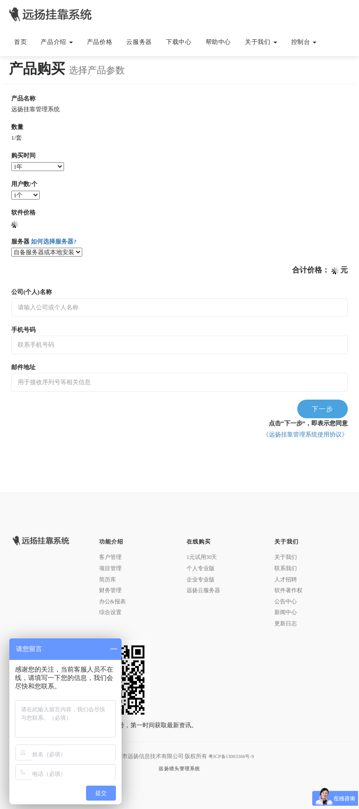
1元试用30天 (202, 557)
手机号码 (23, 329)
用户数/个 (24, 183)
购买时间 (23, 155)
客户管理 (110, 557)
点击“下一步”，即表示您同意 (308, 423)
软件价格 (23, 212)
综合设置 (110, 612)
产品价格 (100, 41)
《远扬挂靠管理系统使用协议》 (305, 434)
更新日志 (285, 624)
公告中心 (285, 602)
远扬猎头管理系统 (179, 768)
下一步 (322, 409)
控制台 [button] (304, 41)
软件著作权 (288, 590)
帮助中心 (218, 41)
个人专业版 (201, 569)
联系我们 (285, 569)
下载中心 (179, 41)
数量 (17, 126)
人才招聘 (285, 580)
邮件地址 (23, 367)
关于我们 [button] (261, 41)
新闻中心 (285, 612)
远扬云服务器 (203, 590)
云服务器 (139, 41)
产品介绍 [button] (56, 41)
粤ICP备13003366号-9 (231, 756)
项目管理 (110, 569)
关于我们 (285, 557)
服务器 (44, 241)
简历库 (107, 580)
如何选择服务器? (53, 241)
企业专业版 (201, 580)
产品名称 (23, 98)
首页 (20, 41)
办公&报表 (112, 602)
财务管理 (110, 590)
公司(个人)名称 (31, 291)
